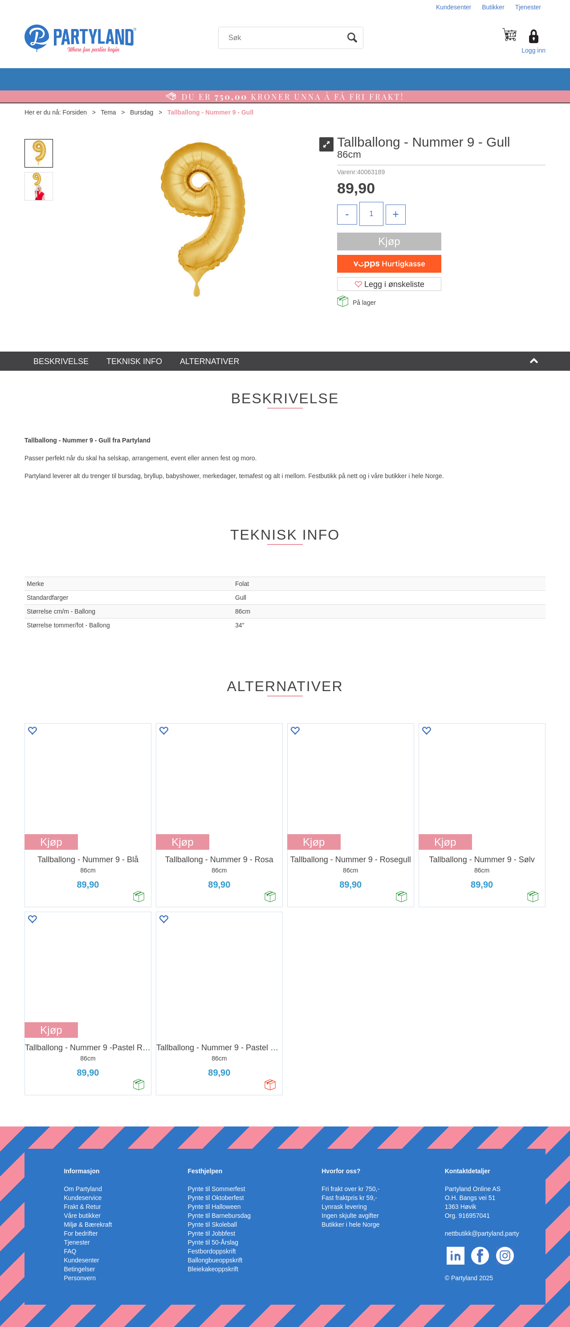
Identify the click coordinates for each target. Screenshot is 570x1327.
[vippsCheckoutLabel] (389, 264)
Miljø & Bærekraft (88, 1224)
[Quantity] (371, 214)
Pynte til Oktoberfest (216, 1197)
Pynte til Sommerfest (216, 1188)
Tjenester (528, 7)
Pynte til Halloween (214, 1206)
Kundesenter (453, 7)
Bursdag (141, 112)
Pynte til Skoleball (212, 1224)
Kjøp (389, 241)
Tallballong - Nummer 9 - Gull (210, 112)
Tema (108, 112)
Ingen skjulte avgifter (350, 1215)
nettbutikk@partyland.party (482, 1233)
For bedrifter (81, 1233)
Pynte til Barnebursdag (219, 1215)
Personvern (80, 1278)
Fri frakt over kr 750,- (350, 1188)
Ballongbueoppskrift (215, 1260)
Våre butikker (82, 1215)
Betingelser (79, 1269)
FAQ (70, 1251)
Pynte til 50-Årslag (213, 1242)
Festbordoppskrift (212, 1251)
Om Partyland (83, 1188)
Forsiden (75, 112)
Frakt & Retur (82, 1206)
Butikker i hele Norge (350, 1224)
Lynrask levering (344, 1206)
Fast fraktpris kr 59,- (349, 1197)
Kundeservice (83, 1197)
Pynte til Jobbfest (212, 1233)
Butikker (493, 7)
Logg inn (533, 50)
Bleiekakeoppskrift (213, 1269)
